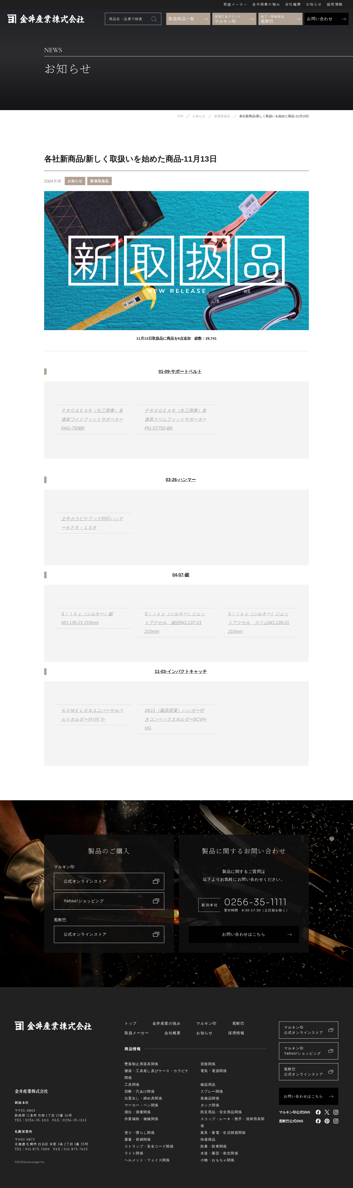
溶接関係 (208, 1064)
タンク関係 (210, 1105)
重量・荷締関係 (138, 1139)
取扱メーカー (235, 4)
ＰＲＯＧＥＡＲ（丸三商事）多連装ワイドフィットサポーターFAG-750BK (92, 419)
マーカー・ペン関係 (142, 1105)
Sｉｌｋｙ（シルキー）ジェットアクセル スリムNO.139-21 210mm (258, 622)
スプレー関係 (212, 1091)
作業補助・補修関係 (142, 1119)
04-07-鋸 (180, 574)
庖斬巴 (238, 1023)
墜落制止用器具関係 (142, 1064)
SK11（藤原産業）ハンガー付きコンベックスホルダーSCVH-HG (176, 719)
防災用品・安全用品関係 (221, 1112)
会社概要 (293, 4)
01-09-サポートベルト (180, 371)
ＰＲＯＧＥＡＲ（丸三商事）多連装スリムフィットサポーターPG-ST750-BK (175, 419)
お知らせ (314, 4)
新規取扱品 (99, 181)
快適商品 (208, 1139)
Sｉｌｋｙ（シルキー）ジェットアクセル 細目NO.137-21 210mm (175, 622)
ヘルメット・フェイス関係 (147, 1160)
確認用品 (208, 1084)
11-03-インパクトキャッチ (181, 671)
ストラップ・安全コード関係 (149, 1146)
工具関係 (132, 1084)
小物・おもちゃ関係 (218, 1160)
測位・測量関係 (138, 1112)
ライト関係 (134, 1153)
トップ (131, 1023)
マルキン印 (206, 1023)
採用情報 (335, 4)
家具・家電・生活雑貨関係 (223, 1133)
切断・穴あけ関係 (140, 1091)
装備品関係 (210, 1098)
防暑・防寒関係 (214, 1146)
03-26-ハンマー (181, 479)
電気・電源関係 (214, 1071)
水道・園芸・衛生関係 (219, 1153)
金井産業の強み (266, 4)
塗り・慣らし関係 (140, 1133)
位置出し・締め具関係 (143, 1098)
